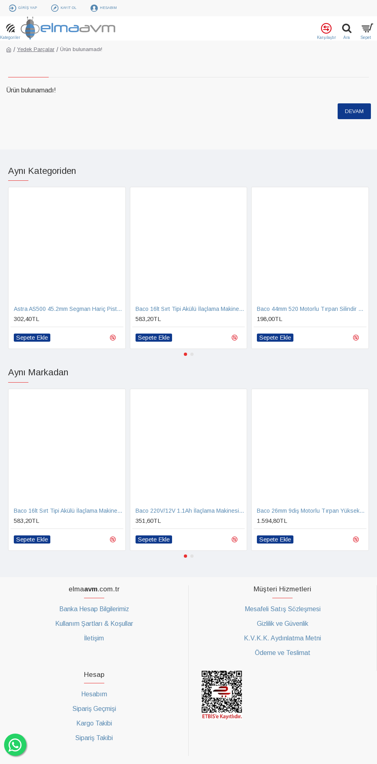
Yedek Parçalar (35, 49)
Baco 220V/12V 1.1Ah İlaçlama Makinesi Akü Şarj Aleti (190, 510)
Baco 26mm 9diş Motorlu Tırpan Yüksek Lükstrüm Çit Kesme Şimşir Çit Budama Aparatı (311, 510)
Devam (354, 111)
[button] (185, 354)
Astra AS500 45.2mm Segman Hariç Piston (68, 309)
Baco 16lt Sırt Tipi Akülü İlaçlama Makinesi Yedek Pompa (190, 309)
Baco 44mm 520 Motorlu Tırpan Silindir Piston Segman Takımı (311, 309)
